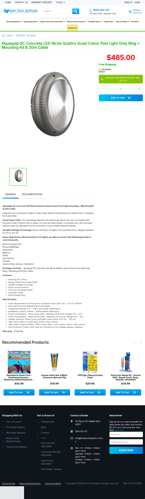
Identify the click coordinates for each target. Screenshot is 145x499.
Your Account (13, 421)
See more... (120, 430)
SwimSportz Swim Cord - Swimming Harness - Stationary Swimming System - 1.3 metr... (19, 377)
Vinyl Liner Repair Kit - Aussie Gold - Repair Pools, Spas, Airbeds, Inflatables (126, 377)
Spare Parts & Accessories (52, 21)
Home (8, 2)
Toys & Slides (122, 21)
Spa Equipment (30, 21)
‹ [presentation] (134, 342)
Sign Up (128, 2)
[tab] (11, 194)
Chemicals (108, 21)
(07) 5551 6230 (96, 14)
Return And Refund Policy (13, 440)
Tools (59, 2)
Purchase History (15, 427)
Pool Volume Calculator (48, 445)
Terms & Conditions (16, 446)
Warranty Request (41, 2)
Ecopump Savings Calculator (50, 453)
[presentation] (11, 194)
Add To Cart (121, 98)
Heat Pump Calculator (47, 462)
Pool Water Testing (51, 469)
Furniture (135, 21)
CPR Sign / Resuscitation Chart (90, 376)
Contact (45, 432)
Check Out (137, 12)
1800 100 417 (99, 10)
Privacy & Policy (8, 483)
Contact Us (21, 2)
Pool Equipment (14, 21)
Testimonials (47, 421)
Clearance (72, 28)
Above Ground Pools (76, 21)
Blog (43, 427)
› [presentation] (140, 342)
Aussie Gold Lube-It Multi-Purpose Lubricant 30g (54, 376)
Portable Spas (95, 21)
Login (137, 2)
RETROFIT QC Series (26, 35)
